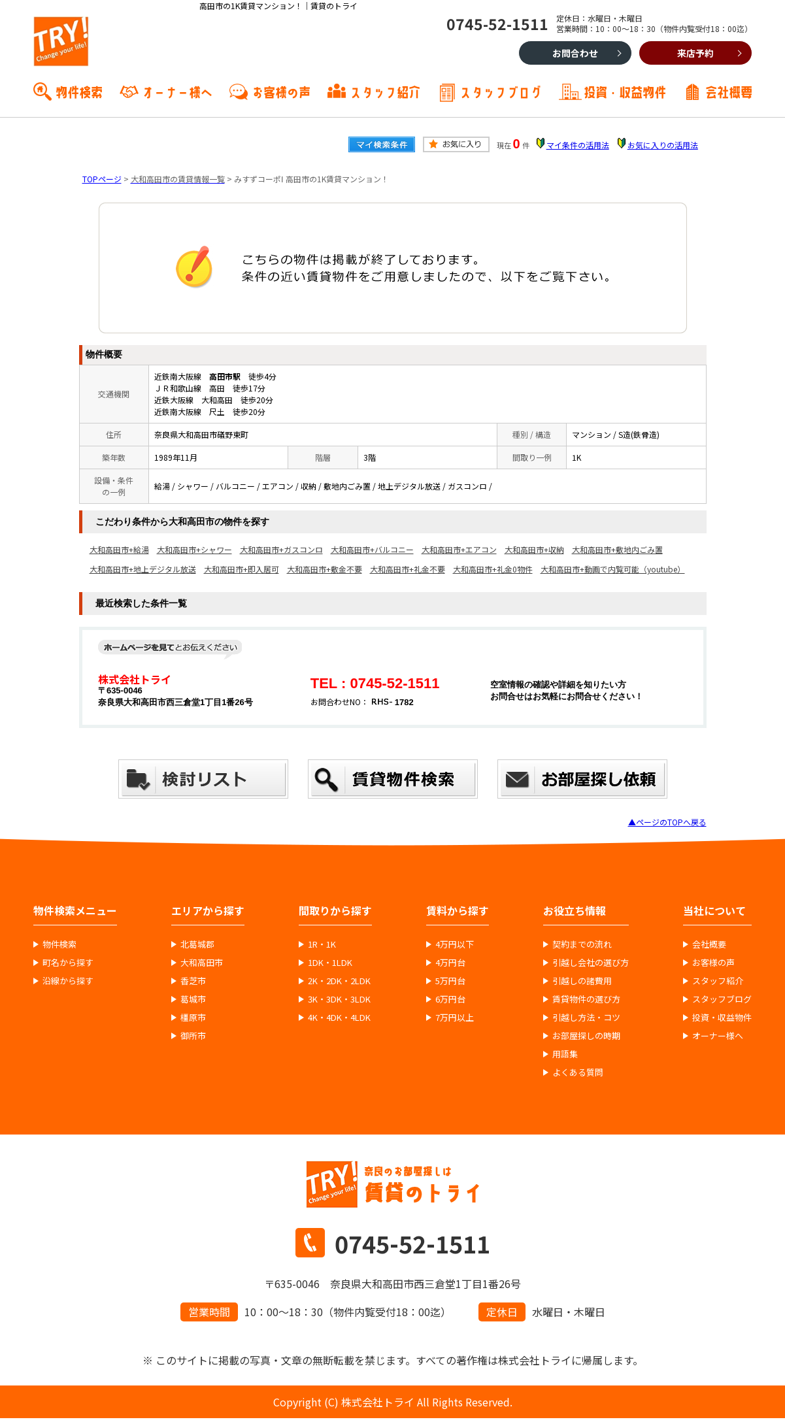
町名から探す (67, 963)
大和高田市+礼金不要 (407, 568)
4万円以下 (454, 944)
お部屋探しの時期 (586, 1036)
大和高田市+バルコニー (372, 549)
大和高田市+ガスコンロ (281, 549)
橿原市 (193, 1017)
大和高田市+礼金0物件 (493, 568)
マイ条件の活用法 (577, 144)
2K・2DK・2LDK (339, 981)
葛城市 (193, 999)
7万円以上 (454, 1017)
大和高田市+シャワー (194, 549)
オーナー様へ (177, 90)
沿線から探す (67, 981)
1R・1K (322, 944)
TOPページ (102, 178)
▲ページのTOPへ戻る (667, 821)
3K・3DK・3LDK (339, 999)
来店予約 (695, 52)
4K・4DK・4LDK (339, 1017)
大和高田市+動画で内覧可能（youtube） (613, 568)
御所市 (193, 1036)
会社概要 (728, 90)
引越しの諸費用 (582, 981)
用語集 (565, 1054)
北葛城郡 (197, 944)
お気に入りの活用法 (662, 144)
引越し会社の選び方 (590, 963)
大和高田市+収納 (534, 549)
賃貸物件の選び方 (586, 999)
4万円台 (450, 963)
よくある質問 (577, 1072)
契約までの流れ (582, 944)
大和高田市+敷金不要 (324, 568)
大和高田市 (201, 963)
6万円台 (450, 999)
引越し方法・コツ (586, 1017)
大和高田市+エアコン (459, 549)
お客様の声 (281, 90)
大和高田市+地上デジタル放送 (143, 568)
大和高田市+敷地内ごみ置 (617, 549)
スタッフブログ (500, 90)
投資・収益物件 (625, 90)
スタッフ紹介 (385, 90)
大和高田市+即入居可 (241, 568)
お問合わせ (575, 52)
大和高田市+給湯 (119, 549)
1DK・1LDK (330, 963)
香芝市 (193, 981)
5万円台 (450, 981)
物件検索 (79, 90)
